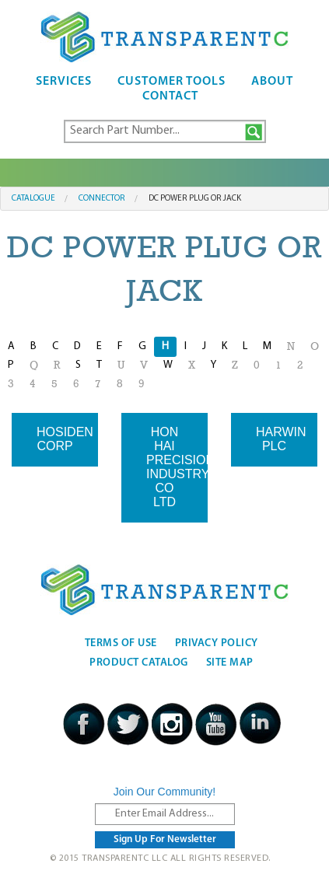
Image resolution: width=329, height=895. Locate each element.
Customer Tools (171, 81)
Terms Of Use (121, 643)
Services (64, 81)
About (272, 81)
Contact (170, 96)
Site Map (230, 663)
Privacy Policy (216, 643)
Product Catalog (138, 663)
